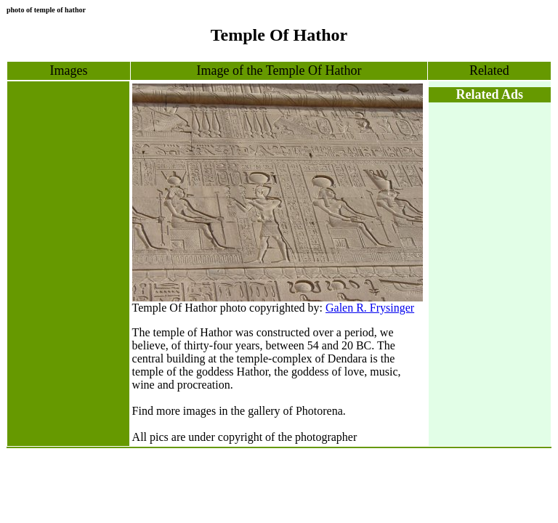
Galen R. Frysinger (370, 307)
